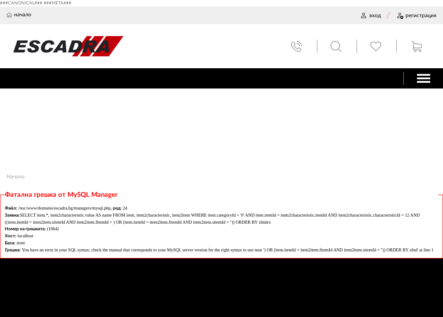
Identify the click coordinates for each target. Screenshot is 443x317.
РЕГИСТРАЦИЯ (416, 15)
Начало (16, 176)
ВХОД (370, 15)
